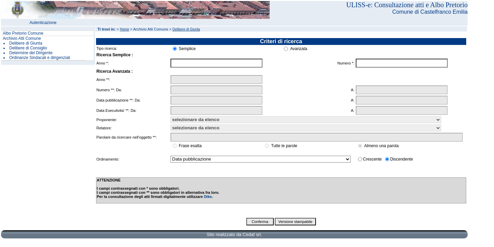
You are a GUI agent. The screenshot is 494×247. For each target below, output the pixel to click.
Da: (119, 90)
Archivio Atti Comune (22, 38)
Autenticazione (43, 22)
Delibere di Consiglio (28, 48)
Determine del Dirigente (30, 52)
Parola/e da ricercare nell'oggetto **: (126, 137)
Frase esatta (190, 145)
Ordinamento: (107, 159)
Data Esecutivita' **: (112, 110)
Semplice (187, 48)
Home (124, 29)
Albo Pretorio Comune (23, 33)
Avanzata (298, 48)
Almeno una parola (381, 145)
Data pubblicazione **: (114, 100)
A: (352, 90)
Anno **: (103, 80)
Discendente (401, 159)
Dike (208, 197)
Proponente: (106, 120)
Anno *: (102, 63)
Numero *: (346, 63)
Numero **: (105, 90)
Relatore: (104, 128)
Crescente (372, 159)
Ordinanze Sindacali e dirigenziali (39, 57)
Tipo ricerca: (106, 48)
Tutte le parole (284, 145)
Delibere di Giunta (25, 43)
